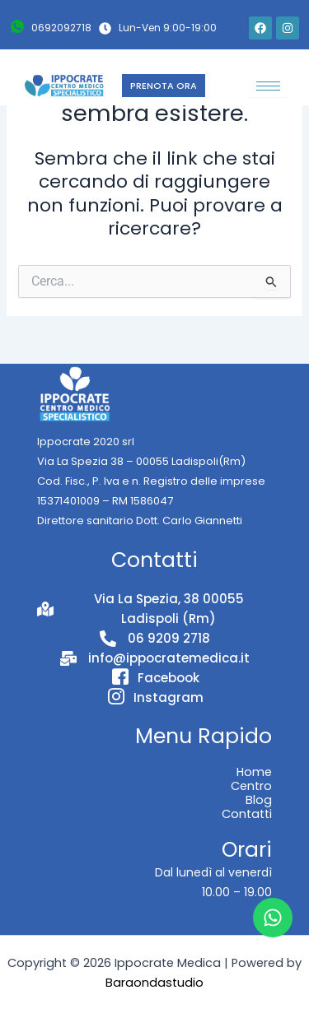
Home (254, 772)
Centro (251, 786)
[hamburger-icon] (268, 86)
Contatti (247, 814)
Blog (259, 800)
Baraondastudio (154, 982)
